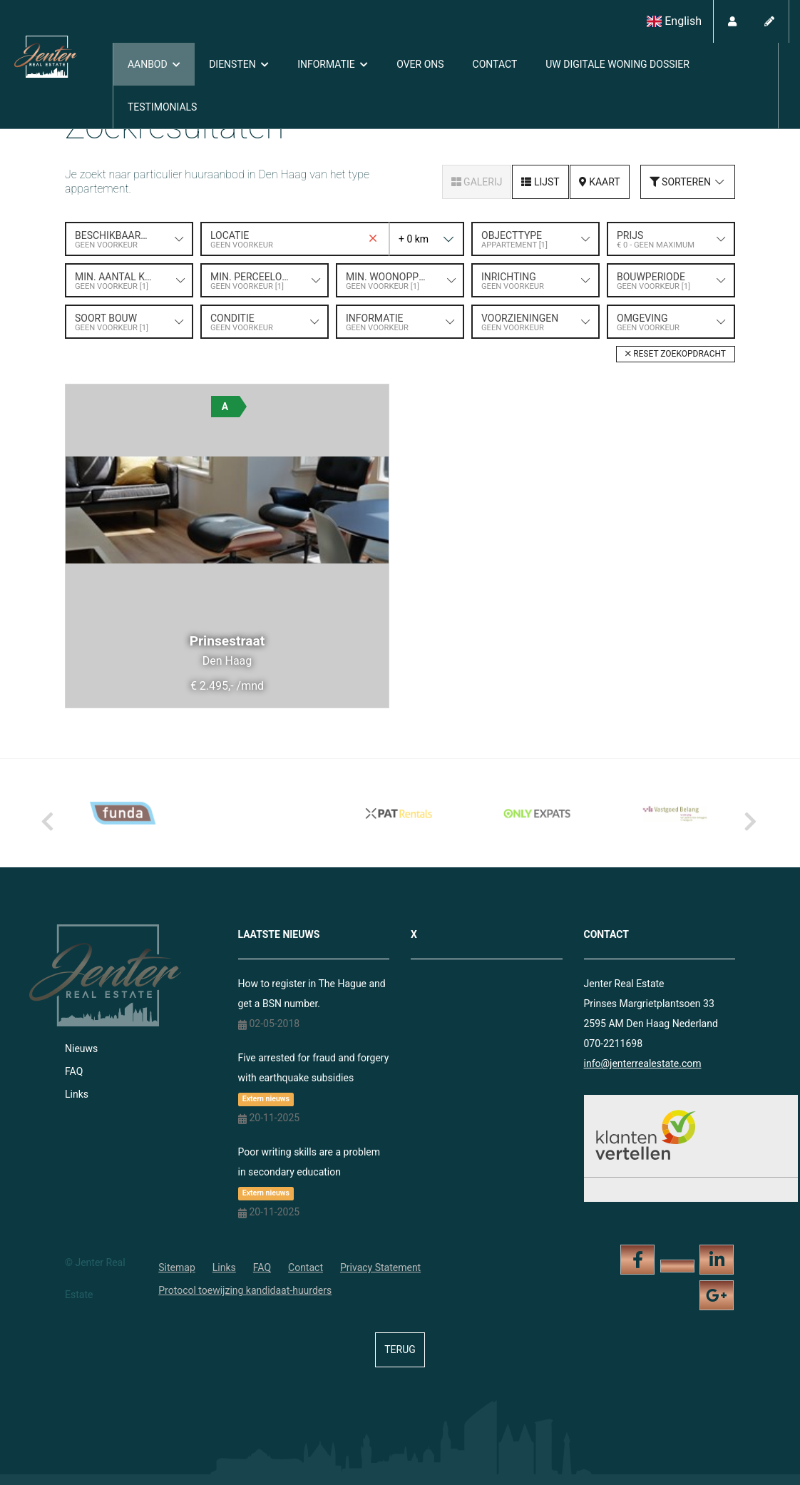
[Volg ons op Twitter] (677, 1266)
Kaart (599, 182)
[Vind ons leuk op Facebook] (637, 1260)
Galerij (477, 182)
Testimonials (163, 107)
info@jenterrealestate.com (643, 1063)
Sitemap (176, 1267)
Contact (495, 64)
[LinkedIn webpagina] (716, 1260)
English (674, 21)
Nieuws (81, 1048)
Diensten (239, 64)
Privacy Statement (380, 1267)
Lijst (540, 182)
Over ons (419, 64)
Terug (400, 1349)
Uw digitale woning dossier (617, 64)
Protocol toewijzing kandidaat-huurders (245, 1290)
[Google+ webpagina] (716, 1295)
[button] (675, 354)
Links (76, 1094)
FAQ (74, 1071)
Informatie (332, 64)
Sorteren (688, 182)
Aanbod (154, 64)
